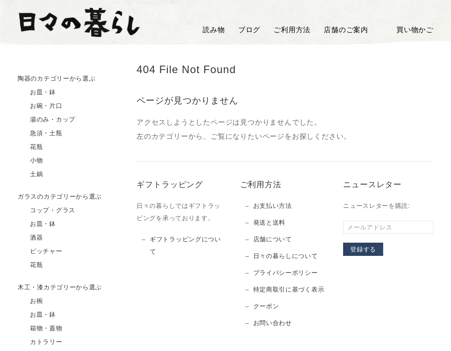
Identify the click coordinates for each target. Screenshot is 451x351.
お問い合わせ (272, 322)
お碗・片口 (40, 106)
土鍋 (30, 174)
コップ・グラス (46, 210)
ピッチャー (40, 251)
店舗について (272, 239)
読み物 (214, 29)
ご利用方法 (292, 29)
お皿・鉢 (37, 92)
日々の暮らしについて (285, 255)
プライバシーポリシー (285, 272)
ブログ (249, 29)
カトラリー (40, 342)
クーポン (266, 306)
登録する (363, 249)
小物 (30, 160)
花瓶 (30, 147)
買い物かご (407, 30)
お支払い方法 (272, 205)
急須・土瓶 (40, 133)
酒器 (30, 237)
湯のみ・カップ (46, 119)
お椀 (30, 301)
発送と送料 (269, 222)
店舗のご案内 (346, 29)
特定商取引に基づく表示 (289, 289)
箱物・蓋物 (40, 328)
